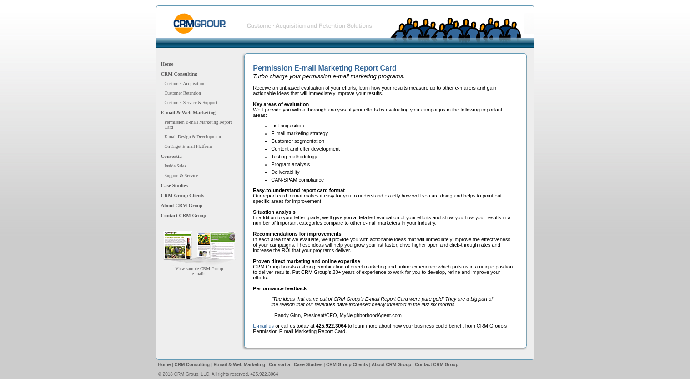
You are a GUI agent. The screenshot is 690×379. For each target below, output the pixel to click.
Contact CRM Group (183, 215)
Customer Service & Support (190, 102)
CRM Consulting (179, 73)
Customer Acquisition (184, 83)
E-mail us (263, 325)
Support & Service (181, 175)
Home (167, 63)
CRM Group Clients (182, 195)
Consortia (171, 156)
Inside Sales (175, 165)
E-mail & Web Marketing (188, 112)
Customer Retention (182, 93)
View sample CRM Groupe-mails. (199, 269)
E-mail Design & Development (192, 136)
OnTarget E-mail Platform (188, 146)
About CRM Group (181, 205)
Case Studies (174, 185)
